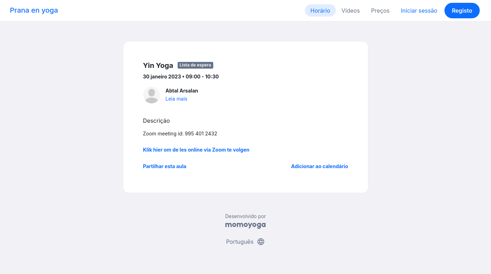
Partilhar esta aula (164, 166)
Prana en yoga (34, 10)
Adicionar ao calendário (319, 166)
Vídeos (351, 10)
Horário (320, 10)
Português (245, 241)
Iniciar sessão (419, 10)
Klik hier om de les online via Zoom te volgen (196, 150)
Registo (462, 10)
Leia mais (177, 99)
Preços (380, 10)
